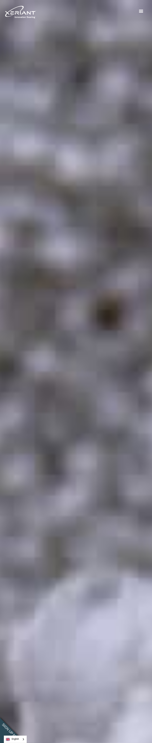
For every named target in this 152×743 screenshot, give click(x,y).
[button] (141, 11)
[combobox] (15, 739)
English (12, 739)
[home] (21, 11)
